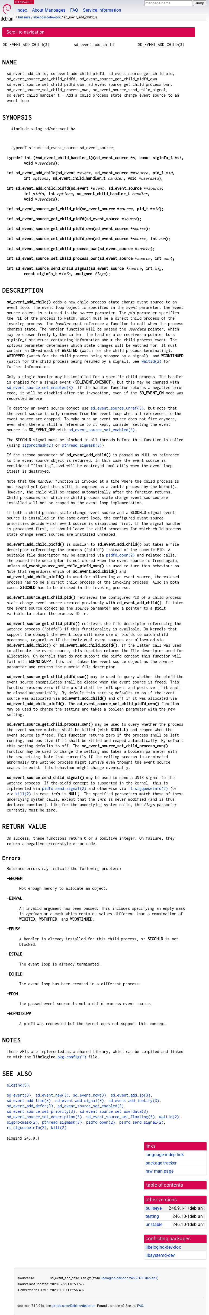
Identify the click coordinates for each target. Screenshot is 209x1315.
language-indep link (165, 1154)
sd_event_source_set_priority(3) (41, 1111)
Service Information (102, 10)
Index (22, 10)
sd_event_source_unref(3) (117, 408)
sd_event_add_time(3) (29, 1100)
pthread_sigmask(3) (82, 445)
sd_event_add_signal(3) (79, 1100)
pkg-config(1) (71, 1057)
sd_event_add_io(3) (130, 1095)
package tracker (161, 1163)
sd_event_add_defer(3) (30, 1106)
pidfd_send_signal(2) (64, 788)
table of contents (164, 1185)
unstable (154, 1224)
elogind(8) (18, 1085)
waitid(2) (151, 361)
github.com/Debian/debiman (73, 1306)
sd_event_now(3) (89, 1095)
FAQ (74, 10)
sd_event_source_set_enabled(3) (40, 387)
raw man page (159, 1171)
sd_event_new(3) (52, 1095)
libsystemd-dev (160, 1255)
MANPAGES (24, 2)
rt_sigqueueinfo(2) (148, 788)
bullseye (24, 17)
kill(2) (23, 793)
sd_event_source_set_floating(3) (120, 1116)
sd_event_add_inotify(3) (133, 1100)
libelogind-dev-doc (47, 17)
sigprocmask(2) (37, 445)
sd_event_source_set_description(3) (44, 1116)
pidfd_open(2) (120, 555)
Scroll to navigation (25, 32)
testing (152, 1216)
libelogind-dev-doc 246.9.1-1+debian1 (129, 1278)
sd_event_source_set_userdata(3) (114, 1111)
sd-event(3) (19, 1095)
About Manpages (48, 10)
